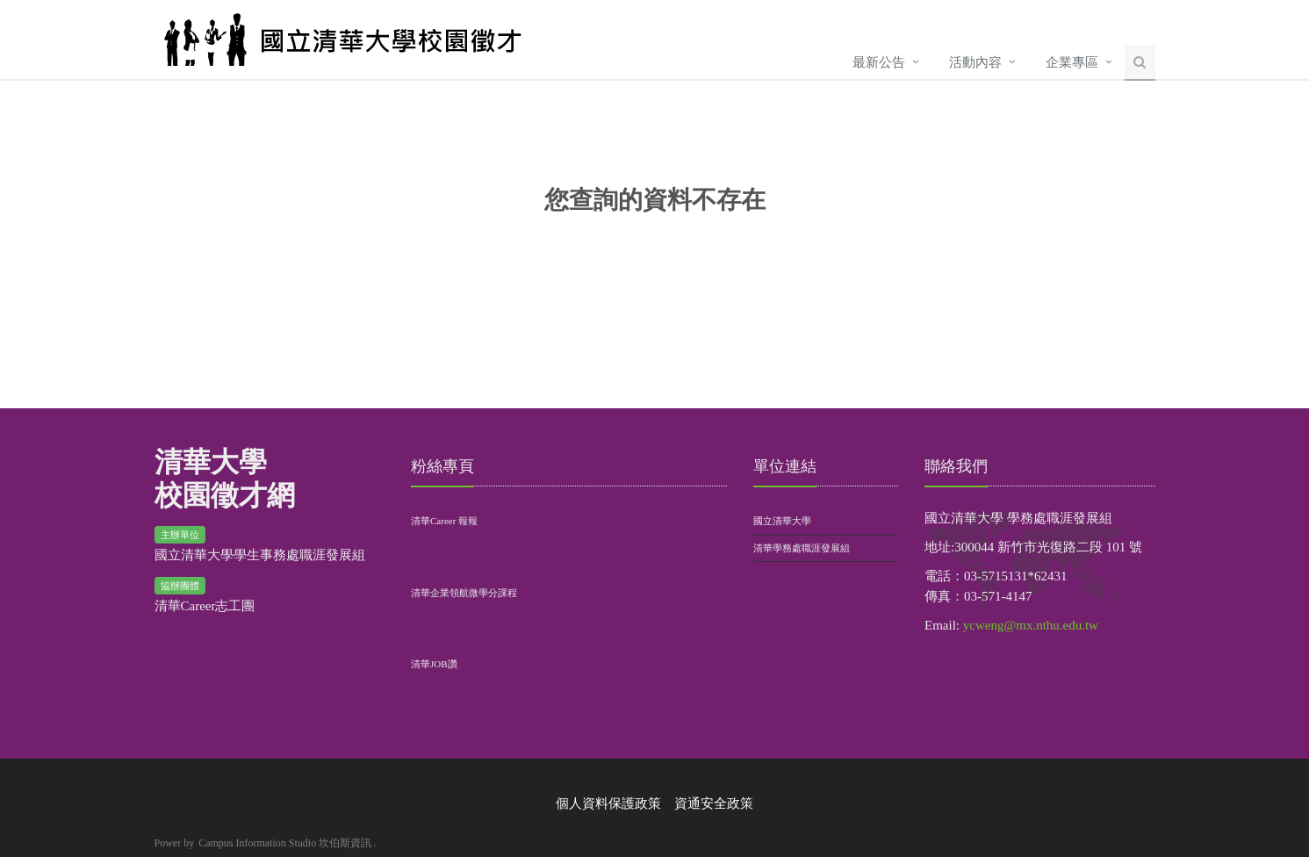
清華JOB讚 (434, 664)
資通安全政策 (713, 803)
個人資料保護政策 (608, 803)
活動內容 (975, 62)
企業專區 (1072, 62)
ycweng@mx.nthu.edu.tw (1030, 625)
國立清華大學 (782, 520)
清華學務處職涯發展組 (801, 548)
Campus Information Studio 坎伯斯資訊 (284, 843)
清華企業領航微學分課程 (464, 592)
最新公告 (878, 62)
